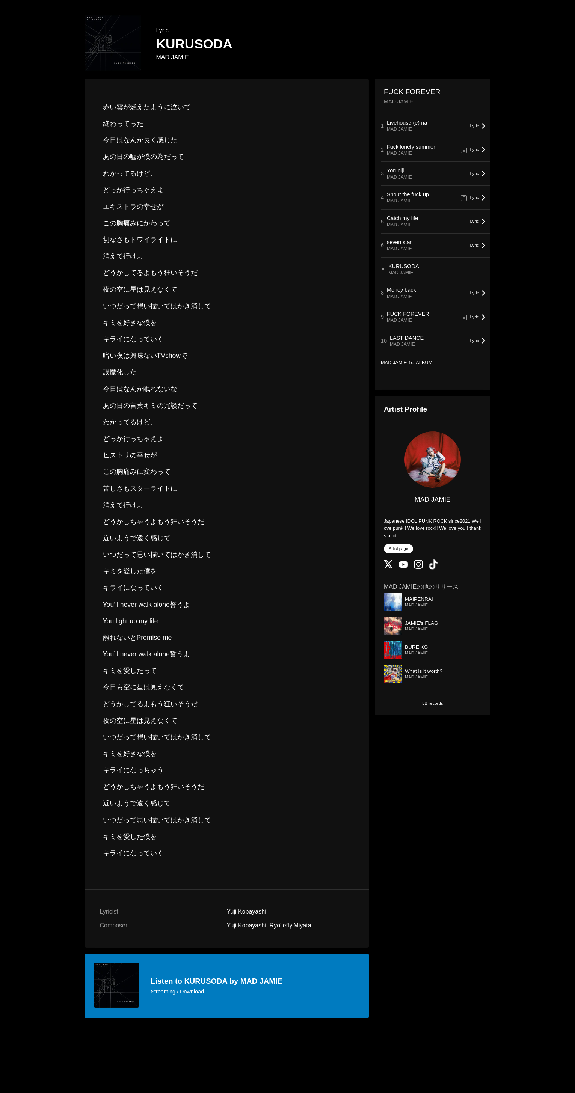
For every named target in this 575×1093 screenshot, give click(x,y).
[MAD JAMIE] (432, 459)
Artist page (398, 548)
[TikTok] (433, 568)
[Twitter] (388, 567)
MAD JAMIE (172, 57)
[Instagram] (418, 567)
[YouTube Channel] (403, 566)
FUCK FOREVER (412, 92)
